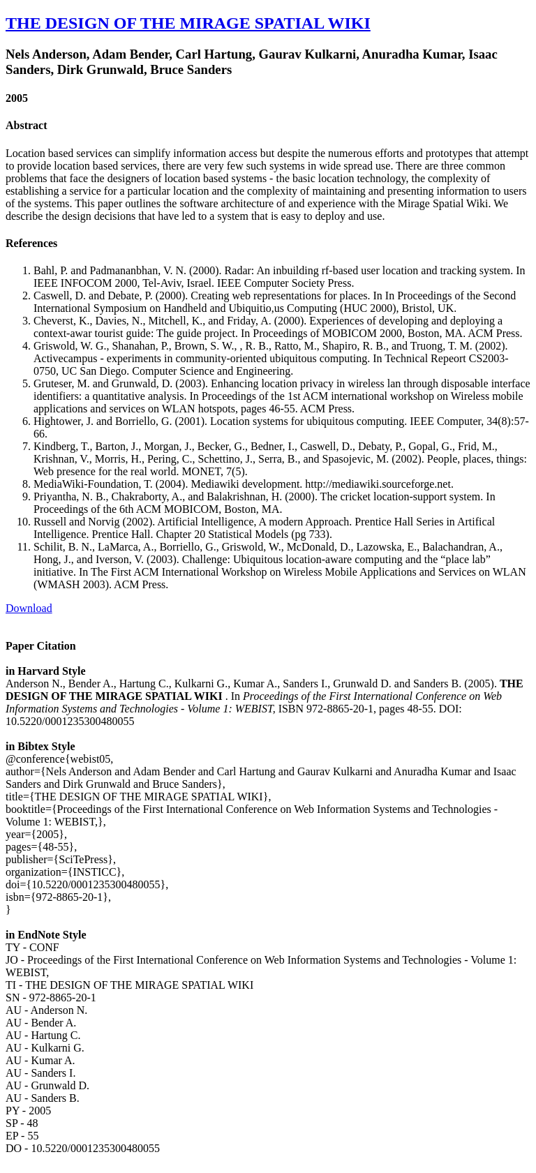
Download (29, 608)
